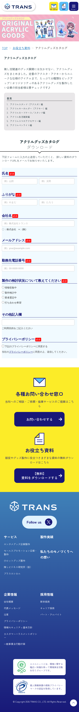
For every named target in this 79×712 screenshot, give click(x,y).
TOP (5, 48)
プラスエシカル (12, 573)
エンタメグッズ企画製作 (17, 544)
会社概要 (8, 601)
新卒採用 (45, 601)
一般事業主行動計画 (14, 644)
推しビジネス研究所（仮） (18, 567)
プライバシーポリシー (16, 621)
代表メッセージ (12, 608)
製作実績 (46, 536)
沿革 (6, 614)
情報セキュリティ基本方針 (18, 627)
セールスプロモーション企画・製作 (20, 552)
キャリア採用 (47, 608)
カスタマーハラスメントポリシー (20, 635)
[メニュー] (73, 6)
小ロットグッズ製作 (14, 560)
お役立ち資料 (21, 48)
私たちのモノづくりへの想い (56, 554)
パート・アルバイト (51, 614)
